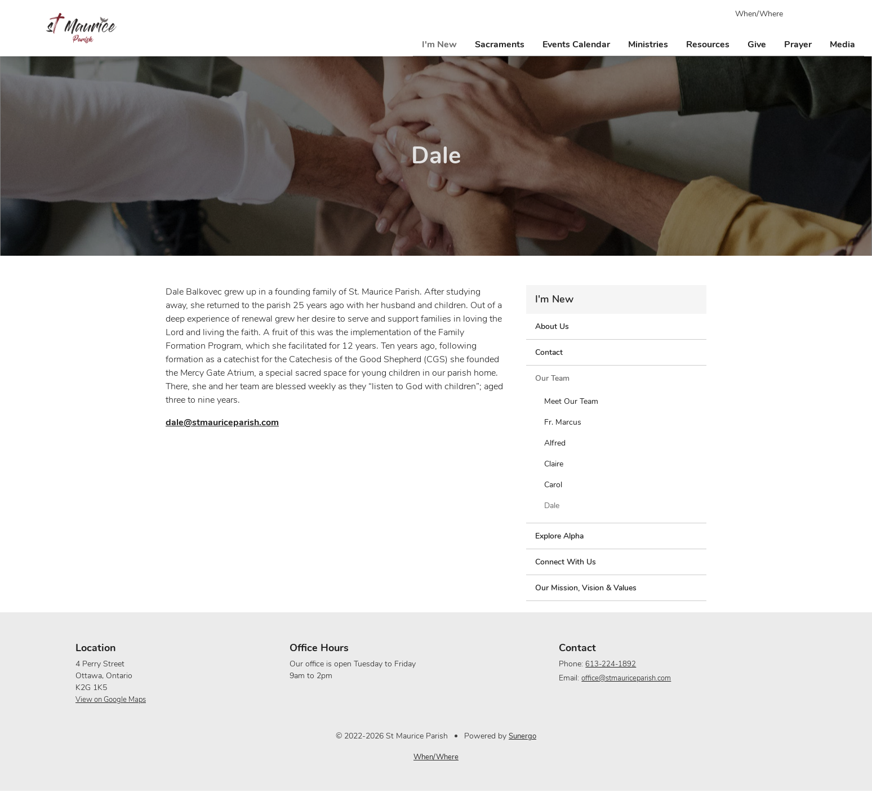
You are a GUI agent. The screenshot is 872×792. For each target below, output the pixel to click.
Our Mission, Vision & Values (586, 587)
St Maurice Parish (81, 28)
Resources (707, 43)
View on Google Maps (114, 699)
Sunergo (522, 736)
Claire (553, 464)
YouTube (828, 14)
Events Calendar (576, 43)
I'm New (439, 43)
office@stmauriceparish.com (627, 678)
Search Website (849, 14)
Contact (549, 352)
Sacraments (499, 43)
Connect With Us (565, 562)
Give (757, 43)
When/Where (759, 13)
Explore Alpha (559, 536)
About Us (552, 326)
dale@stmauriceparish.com (222, 422)
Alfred (555, 443)
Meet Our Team (571, 401)
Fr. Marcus (562, 422)
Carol (553, 484)
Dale (551, 505)
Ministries (648, 43)
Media (842, 43)
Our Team (552, 378)
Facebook (808, 14)
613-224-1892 (608, 663)
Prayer (798, 43)
